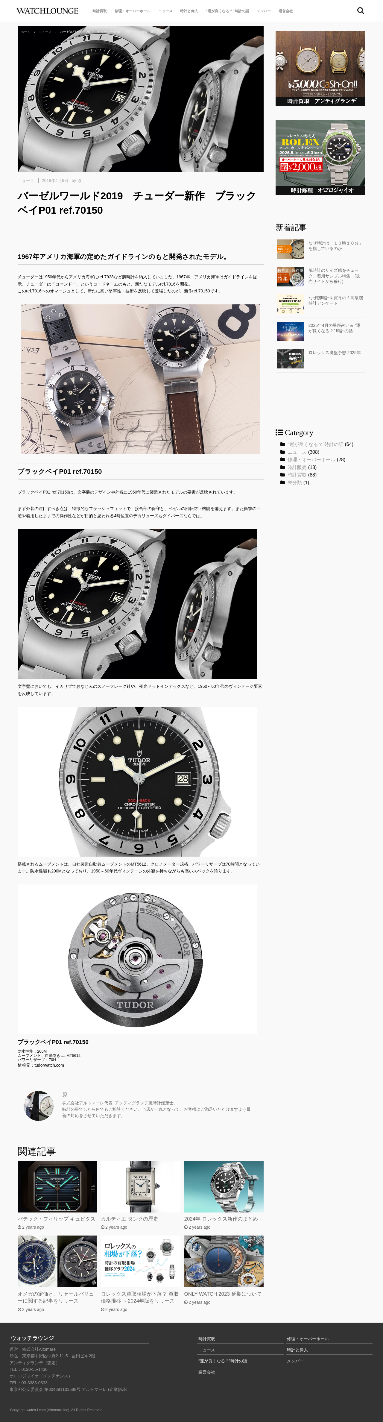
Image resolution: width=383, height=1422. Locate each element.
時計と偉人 (189, 11)
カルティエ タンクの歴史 (129, 1219)
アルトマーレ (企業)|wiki (104, 1389)
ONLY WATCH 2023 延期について (223, 1294)
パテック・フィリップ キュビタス (56, 1219)
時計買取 (99, 11)
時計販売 (297, 467)
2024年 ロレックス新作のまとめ (221, 1219)
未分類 (295, 482)
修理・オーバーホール (133, 11)
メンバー (263, 11)
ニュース (165, 11)
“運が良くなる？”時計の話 (227, 11)
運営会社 (286, 11)
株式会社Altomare (39, 1349)
